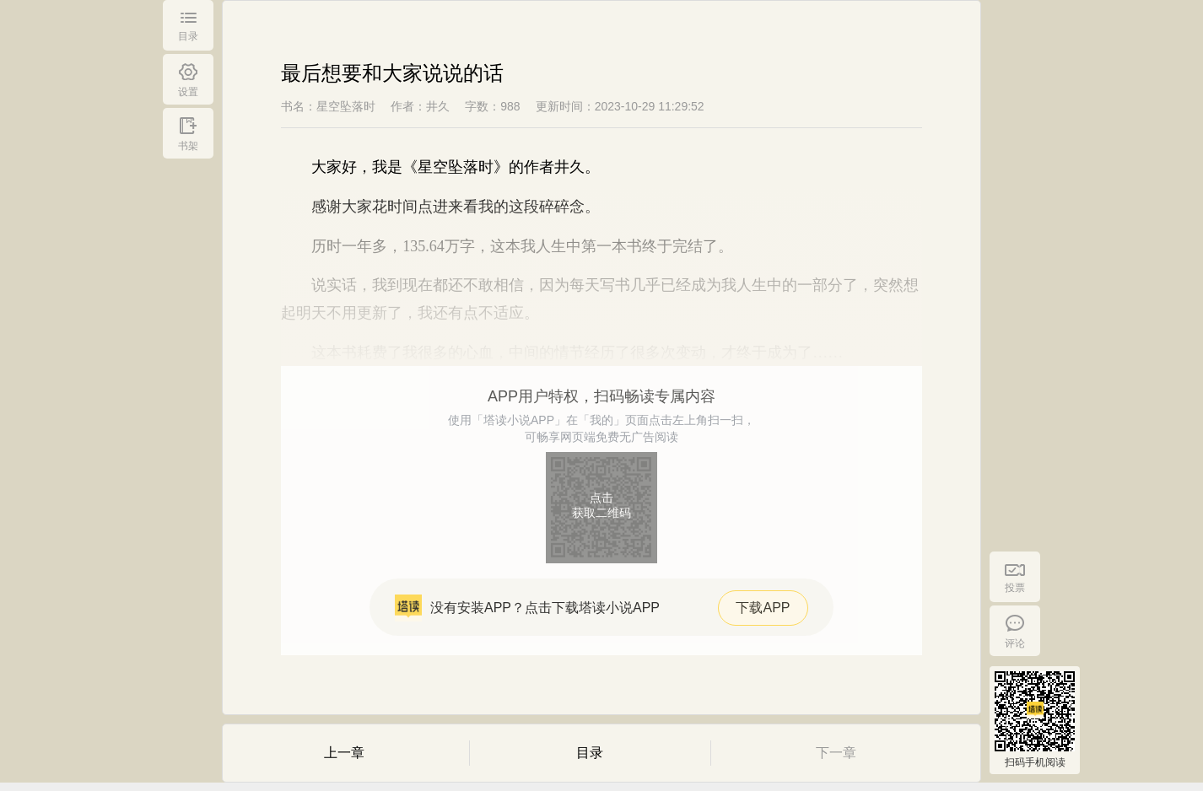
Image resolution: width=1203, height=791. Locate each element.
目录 (589, 752)
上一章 (344, 752)
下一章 (836, 752)
